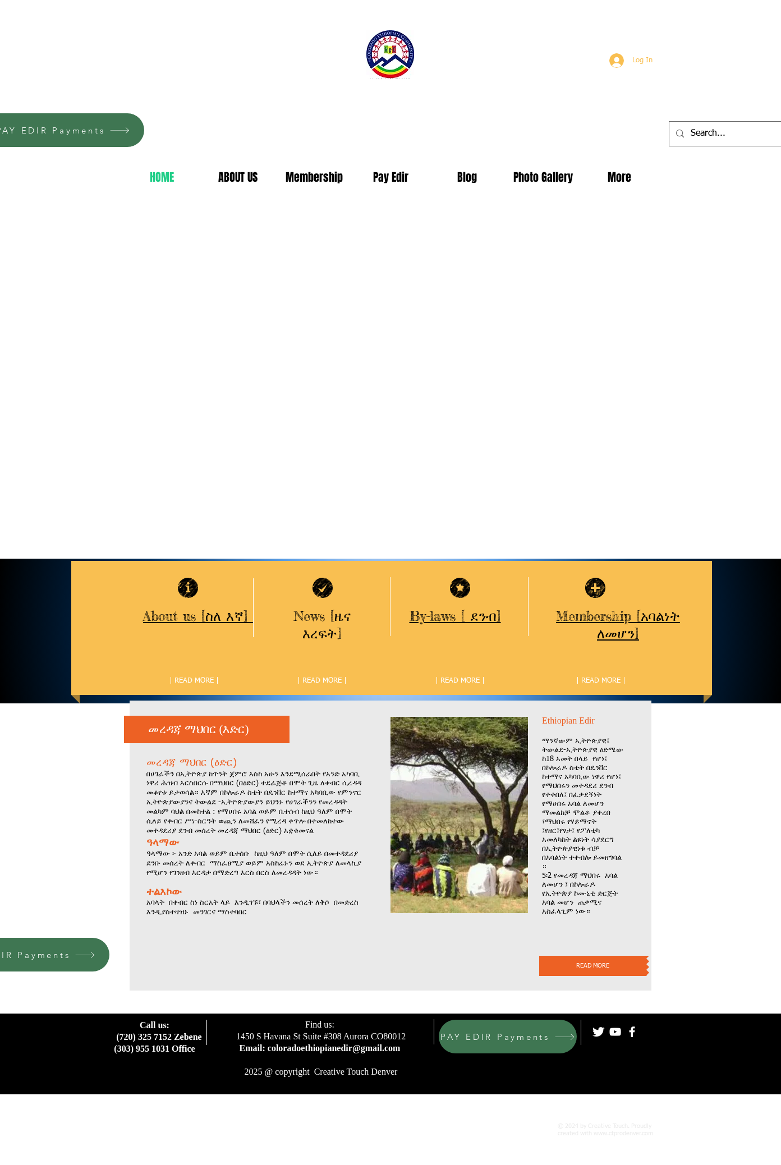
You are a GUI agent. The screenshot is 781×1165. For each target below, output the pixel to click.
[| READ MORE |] (194, 681)
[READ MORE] (592, 966)
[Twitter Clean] (598, 1032)
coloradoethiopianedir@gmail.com (334, 1048)
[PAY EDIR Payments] (508, 1036)
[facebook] (632, 1032)
